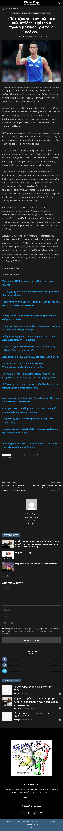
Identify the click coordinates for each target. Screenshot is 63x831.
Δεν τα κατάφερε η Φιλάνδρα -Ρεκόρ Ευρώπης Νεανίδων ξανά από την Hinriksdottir (46, 487)
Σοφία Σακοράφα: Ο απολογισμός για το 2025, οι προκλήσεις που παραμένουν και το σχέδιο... (36, 702)
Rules (18, 822)
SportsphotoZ (51, 822)
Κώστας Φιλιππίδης (9, 458)
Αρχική (4, 9)
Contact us (28, 824)
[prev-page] (3, 575)
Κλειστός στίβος (46, 13)
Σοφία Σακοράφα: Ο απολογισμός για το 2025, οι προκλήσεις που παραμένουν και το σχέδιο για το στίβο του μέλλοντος (37, 544)
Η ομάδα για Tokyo (23, 552)
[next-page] (7, 575)
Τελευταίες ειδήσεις (11, 681)
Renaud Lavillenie (17, 455)
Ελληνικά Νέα (13, 9)
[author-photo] (31, 510)
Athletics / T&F (9, 822)
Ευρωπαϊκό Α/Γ (36, 13)
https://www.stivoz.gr (31, 517)
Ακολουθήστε (55, 665)
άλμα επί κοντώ (24, 458)
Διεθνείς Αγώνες (25, 13)
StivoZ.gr (21, 36)
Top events (26, 822)
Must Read (6, 547)
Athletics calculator (38, 822)
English (36, 824)
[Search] (59, 3)
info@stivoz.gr (36, 797)
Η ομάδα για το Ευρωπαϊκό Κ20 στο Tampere (36, 564)
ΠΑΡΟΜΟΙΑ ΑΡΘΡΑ (11, 535)
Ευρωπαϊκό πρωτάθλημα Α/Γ (35, 455)
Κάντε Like (57, 659)
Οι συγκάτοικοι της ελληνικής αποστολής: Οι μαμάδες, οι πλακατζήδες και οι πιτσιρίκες (14, 487)
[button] (4, 3)
